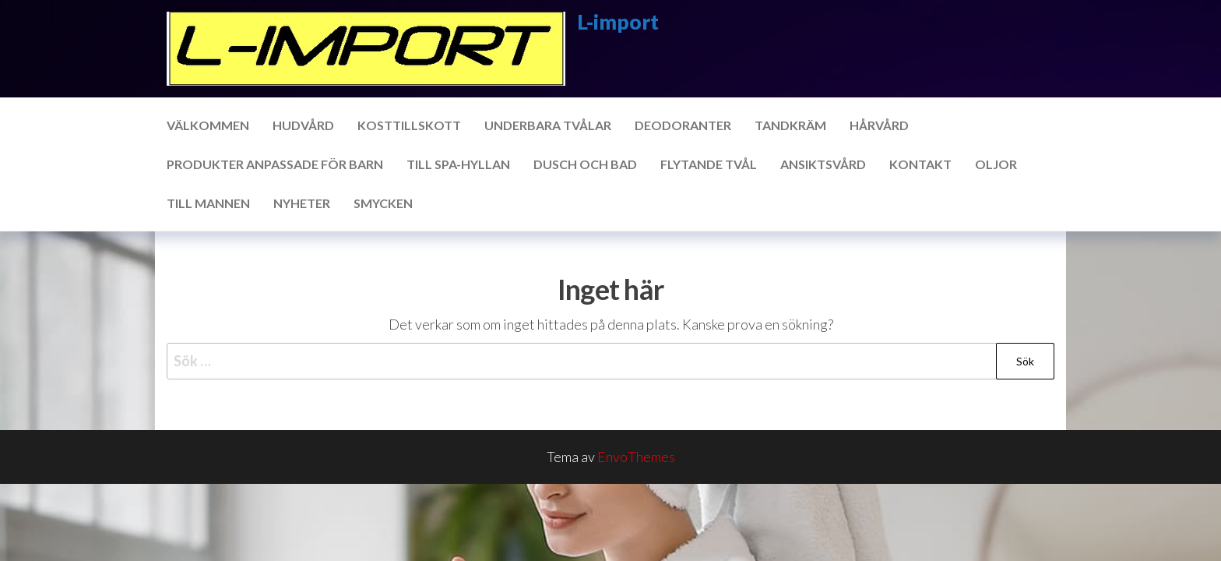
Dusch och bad (585, 164)
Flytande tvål (708, 164)
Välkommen (208, 125)
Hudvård (303, 125)
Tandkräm (790, 125)
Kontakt (920, 164)
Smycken (383, 203)
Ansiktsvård (823, 164)
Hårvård (879, 125)
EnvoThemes (636, 456)
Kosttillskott (409, 125)
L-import (618, 21)
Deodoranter (683, 125)
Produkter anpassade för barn (275, 164)
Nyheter (301, 203)
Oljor (996, 164)
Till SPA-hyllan (458, 164)
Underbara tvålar (547, 125)
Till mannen (208, 203)
